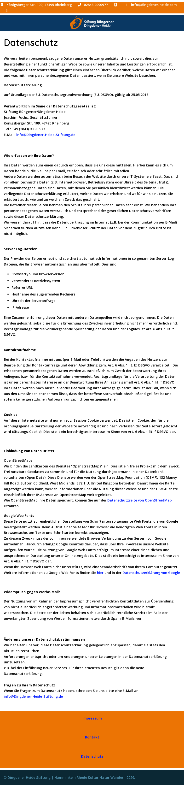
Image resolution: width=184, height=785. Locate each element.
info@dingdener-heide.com (154, 4)
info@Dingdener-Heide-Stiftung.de (45, 134)
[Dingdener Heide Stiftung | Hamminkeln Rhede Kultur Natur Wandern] (91, 23)
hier (100, 572)
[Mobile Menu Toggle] (3, 23)
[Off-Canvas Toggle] (180, 23)
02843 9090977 (96, 4)
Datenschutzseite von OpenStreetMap (139, 500)
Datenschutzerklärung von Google (151, 572)
